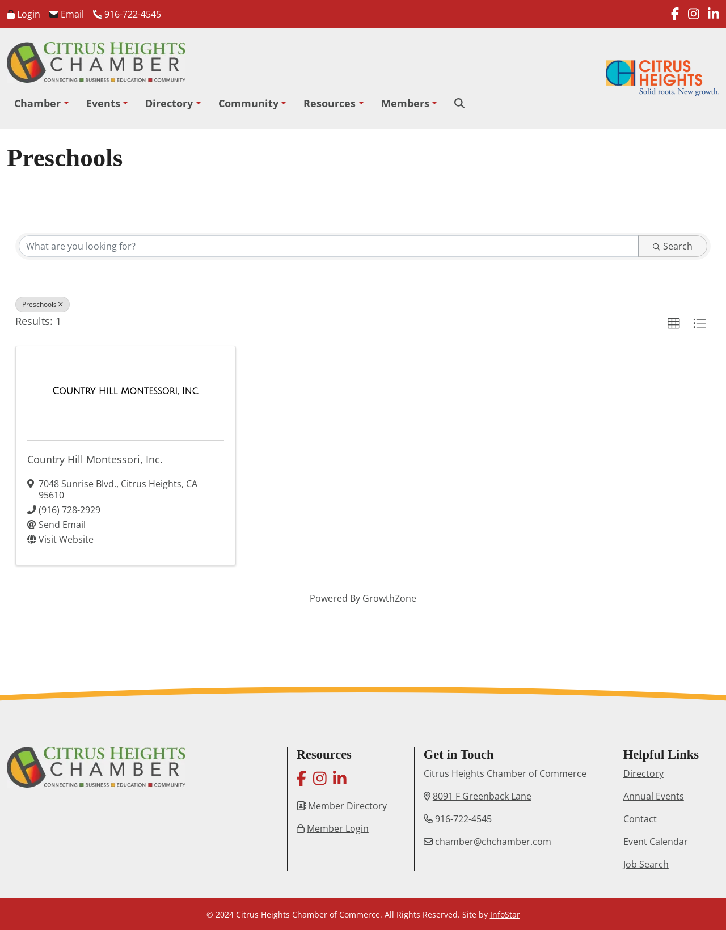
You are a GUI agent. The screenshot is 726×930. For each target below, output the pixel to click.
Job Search (646, 864)
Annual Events (653, 796)
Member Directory (347, 806)
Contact (640, 819)
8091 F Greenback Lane (482, 796)
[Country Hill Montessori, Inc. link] (125, 391)
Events (103, 103)
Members (405, 103)
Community (248, 103)
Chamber (37, 103)
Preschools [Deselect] (42, 304)
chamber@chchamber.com (493, 841)
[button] (673, 323)
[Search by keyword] (329, 246)
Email (66, 14)
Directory (169, 103)
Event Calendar (655, 841)
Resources (329, 103)
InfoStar (505, 914)
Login (23, 14)
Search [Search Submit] (673, 246)
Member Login (338, 828)
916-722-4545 (127, 14)
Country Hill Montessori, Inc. (95, 459)
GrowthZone (389, 598)
